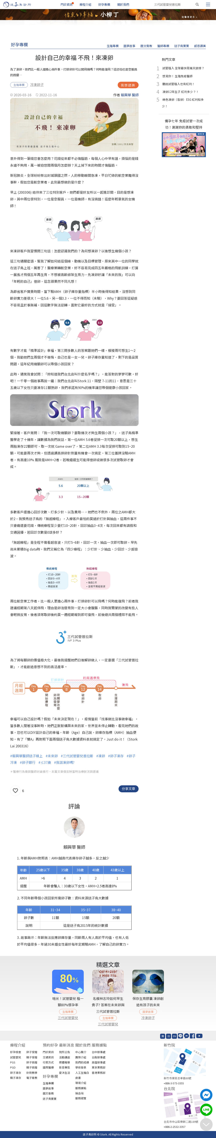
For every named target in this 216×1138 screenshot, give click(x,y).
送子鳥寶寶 (181, 46)
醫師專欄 (163, 46)
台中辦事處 (98, 1052)
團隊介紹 (80, 1057)
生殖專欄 (113, 46)
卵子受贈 (31, 1052)
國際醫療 (48, 1067)
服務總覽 (80, 1098)
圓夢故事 (129, 46)
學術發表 (80, 1067)
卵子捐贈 (31, 1062)
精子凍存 (15, 1078)
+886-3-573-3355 (174, 1083)
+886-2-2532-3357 (174, 1127)
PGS (12, 1062)
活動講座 (64, 1057)
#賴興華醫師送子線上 (26, 755)
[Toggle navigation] (208, 4)
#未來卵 (52, 755)
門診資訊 (66, 4)
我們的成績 (82, 1062)
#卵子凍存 (116, 755)
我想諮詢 (128, 85)
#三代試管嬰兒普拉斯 (77, 755)
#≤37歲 (44, 762)
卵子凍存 (15, 1073)
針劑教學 (31, 1073)
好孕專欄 (104, 4)
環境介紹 (80, 1083)
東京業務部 (98, 1067)
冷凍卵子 (37, 84)
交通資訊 (48, 1057)
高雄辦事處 (98, 1062)
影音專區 (64, 1067)
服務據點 (80, 1088)
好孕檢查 (15, 1052)
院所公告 (64, 1052)
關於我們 (123, 4)
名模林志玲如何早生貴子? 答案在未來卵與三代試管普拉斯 (108, 1005)
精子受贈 (31, 1057)
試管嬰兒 (15, 1057)
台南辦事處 (98, 1057)
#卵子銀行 (27, 762)
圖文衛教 (146, 46)
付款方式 (48, 1062)
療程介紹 (85, 4)
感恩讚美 (200, 46)
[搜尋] (197, 4)
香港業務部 (98, 1073)
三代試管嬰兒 (68, 1017)
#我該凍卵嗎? (64, 762)
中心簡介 (80, 1052)
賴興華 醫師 (130, 94)
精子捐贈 (31, 1067)
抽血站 (79, 1093)
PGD (13, 1067)
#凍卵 (100, 755)
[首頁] (21, 4)
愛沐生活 (64, 1073)
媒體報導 (64, 1062)
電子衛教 (31, 1078)
